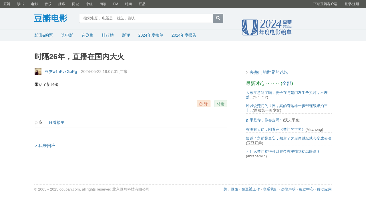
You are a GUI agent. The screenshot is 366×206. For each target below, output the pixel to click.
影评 (126, 35)
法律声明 (288, 189)
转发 (220, 104)
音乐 (48, 4)
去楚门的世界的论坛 (269, 72)
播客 (61, 4)
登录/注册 (352, 4)
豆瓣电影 (55, 19)
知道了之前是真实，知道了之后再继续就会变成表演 (288, 138)
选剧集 (87, 35)
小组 (89, 4)
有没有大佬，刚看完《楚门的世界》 (275, 129)
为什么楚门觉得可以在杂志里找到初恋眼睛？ (283, 151)
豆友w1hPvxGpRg (61, 71)
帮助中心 (306, 189)
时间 (128, 4)
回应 (39, 122)
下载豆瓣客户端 (325, 4)
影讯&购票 (43, 35)
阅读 (103, 4)
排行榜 (108, 35)
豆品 (142, 4)
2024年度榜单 (150, 35)
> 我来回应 (45, 145)
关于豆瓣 (230, 189)
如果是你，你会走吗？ (264, 120)
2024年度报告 (184, 35)
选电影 (67, 35)
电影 (34, 4)
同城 (75, 4)
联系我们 (270, 189)
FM (115, 4)
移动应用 (324, 189)
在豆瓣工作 (250, 189)
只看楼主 (57, 122)
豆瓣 (6, 4)
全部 (286, 83)
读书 (20, 4)
